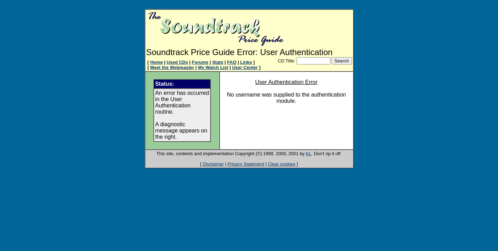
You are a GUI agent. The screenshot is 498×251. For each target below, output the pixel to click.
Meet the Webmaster (172, 67)
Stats (217, 62)
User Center (245, 67)
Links (246, 62)
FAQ (232, 62)
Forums (200, 62)
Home (156, 62)
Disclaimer (213, 164)
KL (309, 153)
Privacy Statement (246, 164)
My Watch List (213, 67)
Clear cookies (282, 164)
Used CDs (177, 62)
